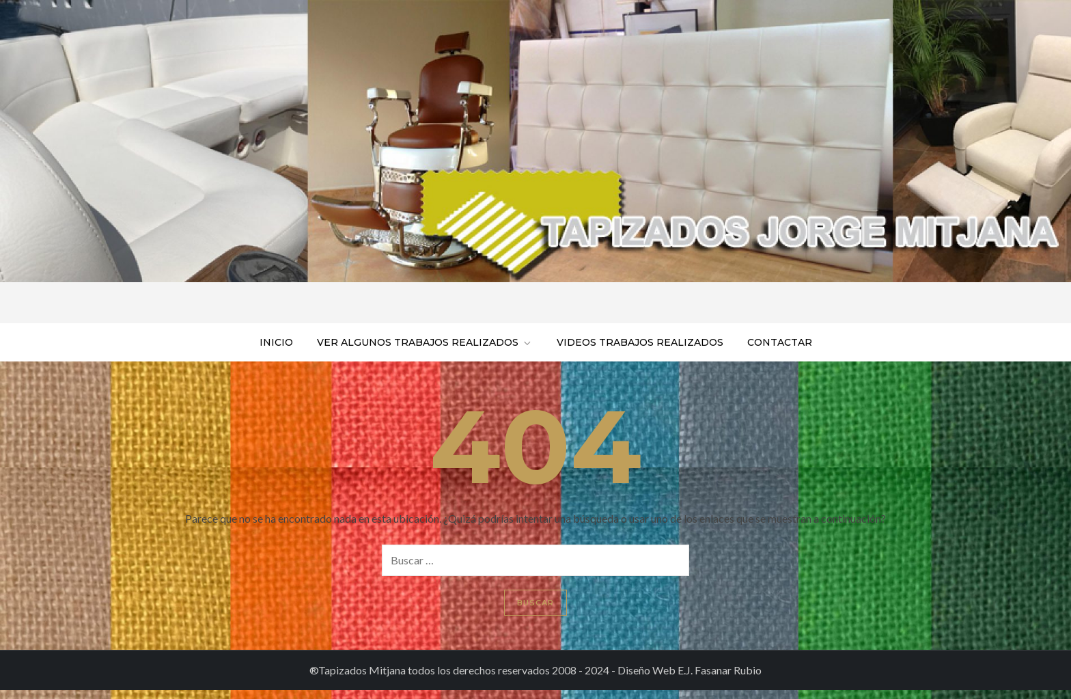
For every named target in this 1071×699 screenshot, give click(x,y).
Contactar (779, 342)
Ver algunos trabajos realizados (425, 342)
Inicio (276, 342)
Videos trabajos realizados (640, 342)
